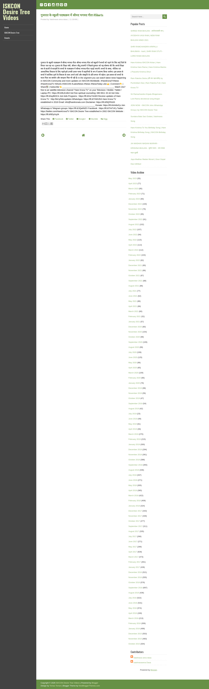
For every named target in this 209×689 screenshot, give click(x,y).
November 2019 (135, 393)
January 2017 (134, 567)
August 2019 (133, 408)
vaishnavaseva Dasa (142, 662)
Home (6, 27)
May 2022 (132, 240)
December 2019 (135, 388)
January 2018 (134, 506)
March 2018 (133, 495)
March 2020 (133, 373)
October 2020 (134, 337)
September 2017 (135, 526)
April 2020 (132, 368)
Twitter (70, 119)
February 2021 (134, 316)
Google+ (81, 119)
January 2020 (134, 383)
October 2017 (134, 521)
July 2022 (132, 229)
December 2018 (135, 449)
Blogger (154, 670)
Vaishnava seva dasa (142, 658)
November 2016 (135, 577)
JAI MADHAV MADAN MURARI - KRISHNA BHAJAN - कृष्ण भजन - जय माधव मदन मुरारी (148, 148)
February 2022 (134, 255)
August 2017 (133, 531)
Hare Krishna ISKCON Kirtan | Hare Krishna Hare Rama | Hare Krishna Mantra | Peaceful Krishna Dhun (148, 67)
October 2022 (134, 214)
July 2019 (132, 414)
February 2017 (134, 562)
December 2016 (135, 572)
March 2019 (133, 434)
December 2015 (135, 634)
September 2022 (135, 219)
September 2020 (135, 342)
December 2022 (135, 204)
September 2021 (135, 281)
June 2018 (132, 480)
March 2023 (133, 188)
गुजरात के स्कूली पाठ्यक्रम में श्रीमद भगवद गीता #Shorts (72, 15)
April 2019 (132, 429)
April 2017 (132, 552)
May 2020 (132, 362)
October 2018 (134, 460)
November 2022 (135, 209)
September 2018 (135, 465)
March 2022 (133, 250)
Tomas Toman (55, 686)
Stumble (93, 119)
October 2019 (134, 398)
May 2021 (132, 301)
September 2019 (135, 403)
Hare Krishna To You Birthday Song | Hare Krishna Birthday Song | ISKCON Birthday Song (148, 132)
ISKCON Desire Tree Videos (16, 11)
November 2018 (135, 454)
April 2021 (132, 306)
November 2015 (135, 639)
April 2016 (132, 613)
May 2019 (132, 424)
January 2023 (134, 199)
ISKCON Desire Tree (11, 32)
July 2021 (132, 291)
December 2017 (135, 511)
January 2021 (134, 322)
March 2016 (133, 618)
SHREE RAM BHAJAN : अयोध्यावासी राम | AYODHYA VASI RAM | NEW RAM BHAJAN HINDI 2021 (147, 35)
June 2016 (132, 603)
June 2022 (132, 234)
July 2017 (132, 536)
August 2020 (133, 347)
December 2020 (135, 327)
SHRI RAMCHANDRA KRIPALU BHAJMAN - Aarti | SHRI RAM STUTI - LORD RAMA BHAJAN (147, 51)
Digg (104, 119)
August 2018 (133, 470)
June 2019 (132, 419)
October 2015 (134, 644)
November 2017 (135, 516)
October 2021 (134, 275)
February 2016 (134, 623)
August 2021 (133, 286)
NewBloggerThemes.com (89, 686)
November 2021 (135, 270)
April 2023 (132, 183)
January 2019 (134, 444)
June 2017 (132, 541)
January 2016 (134, 628)
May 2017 (132, 547)
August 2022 (133, 224)
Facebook (58, 119)
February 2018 (134, 500)
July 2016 (132, 598)
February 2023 (134, 194)
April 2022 (132, 245)
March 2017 (133, 557)
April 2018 (132, 490)
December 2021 (135, 265)
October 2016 (134, 582)
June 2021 (132, 296)
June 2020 (132, 357)
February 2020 (134, 378)
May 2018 (132, 485)
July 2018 (132, 475)
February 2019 (134, 439)
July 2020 (132, 352)
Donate (7, 37)
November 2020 (135, 332)
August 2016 (133, 593)
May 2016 (132, 608)
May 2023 (132, 178)
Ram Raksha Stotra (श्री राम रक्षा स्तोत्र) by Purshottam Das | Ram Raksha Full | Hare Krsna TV (148, 83)
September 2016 (135, 588)
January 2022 (134, 260)
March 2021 (133, 311)
